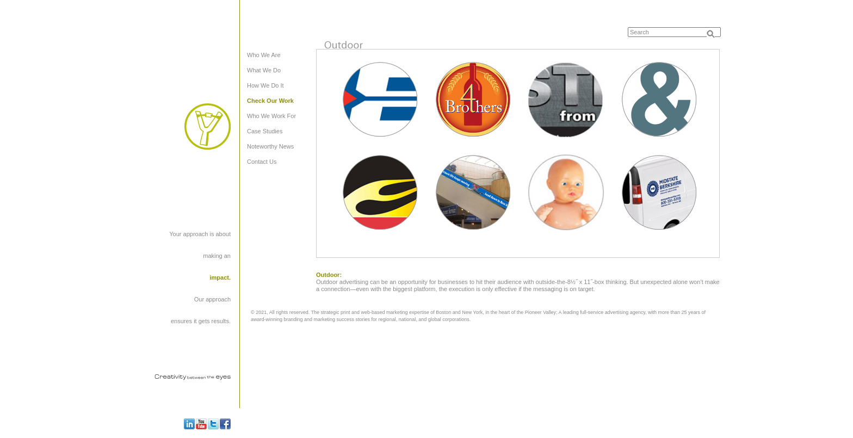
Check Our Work (270, 100)
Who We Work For (271, 116)
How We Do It (265, 85)
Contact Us (261, 161)
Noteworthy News (270, 146)
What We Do (264, 70)
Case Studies (264, 131)
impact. (220, 277)
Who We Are (264, 55)
